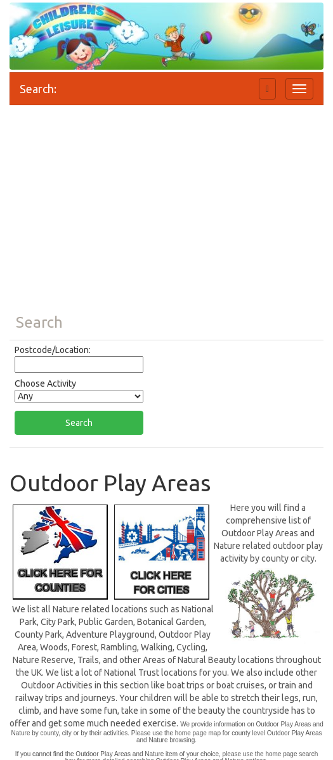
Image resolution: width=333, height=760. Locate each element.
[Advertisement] (166, 213)
